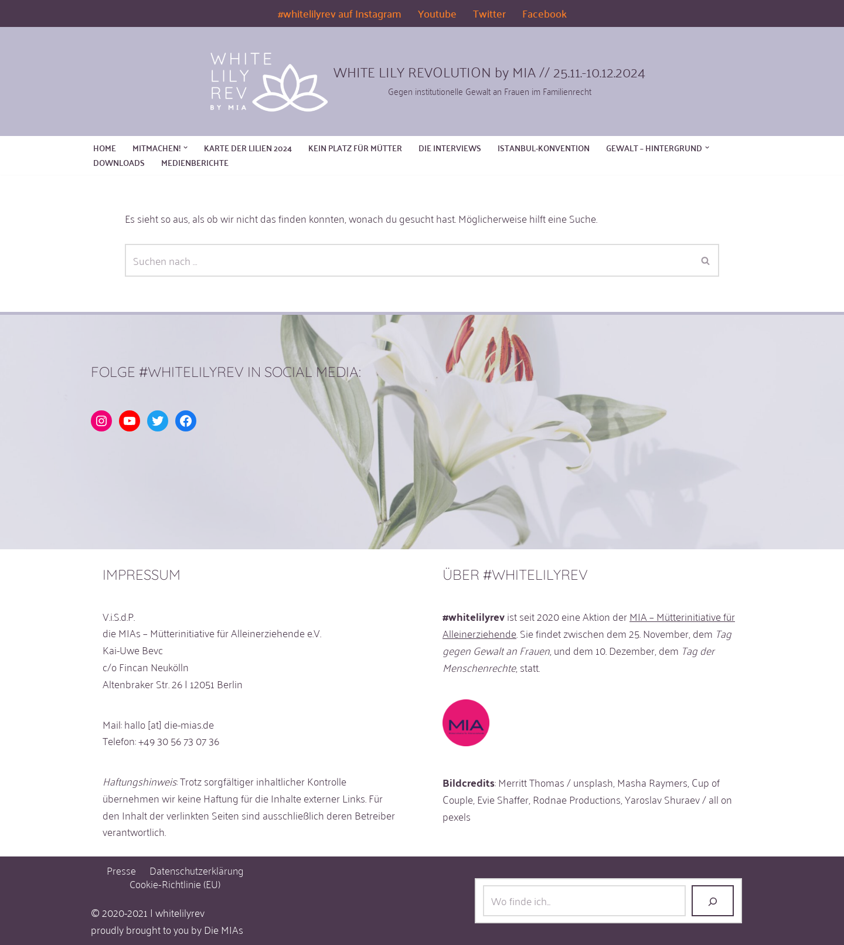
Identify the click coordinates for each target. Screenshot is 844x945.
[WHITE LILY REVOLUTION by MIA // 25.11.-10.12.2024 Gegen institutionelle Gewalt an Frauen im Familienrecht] (422, 80)
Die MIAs (223, 929)
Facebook (544, 13)
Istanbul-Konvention (544, 148)
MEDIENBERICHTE (195, 162)
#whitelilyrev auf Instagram (339, 13)
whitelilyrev (180, 912)
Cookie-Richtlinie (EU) (175, 883)
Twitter (489, 13)
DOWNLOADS (119, 162)
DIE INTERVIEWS (449, 148)
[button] (185, 147)
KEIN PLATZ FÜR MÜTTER (355, 148)
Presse (121, 870)
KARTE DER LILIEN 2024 (248, 148)
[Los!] (713, 900)
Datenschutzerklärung (196, 870)
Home (104, 148)
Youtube (437, 13)
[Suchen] (409, 260)
